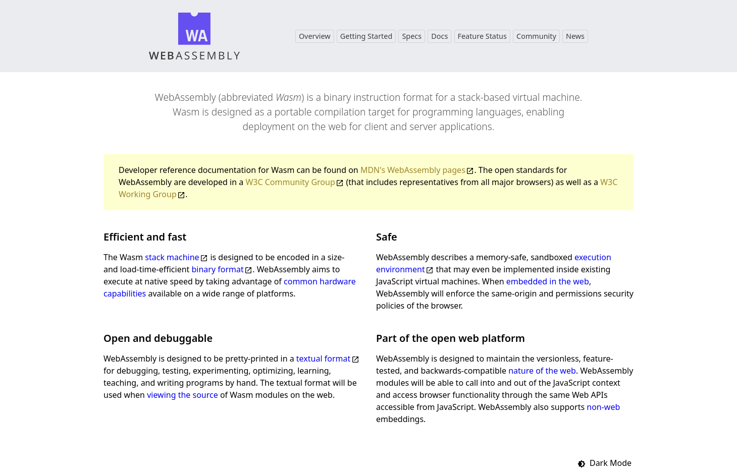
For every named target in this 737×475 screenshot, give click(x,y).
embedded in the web (547, 281)
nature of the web (542, 370)
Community (536, 36)
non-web (603, 406)
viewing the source (182, 394)
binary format (218, 269)
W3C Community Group (290, 182)
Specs (412, 36)
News (575, 36)
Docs (439, 36)
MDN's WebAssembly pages (412, 169)
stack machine (172, 257)
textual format (323, 358)
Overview (315, 36)
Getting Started (366, 36)
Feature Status (482, 36)
